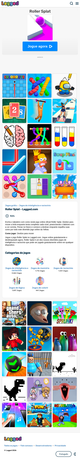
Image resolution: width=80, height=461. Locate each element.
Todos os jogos (11, 445)
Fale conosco (26, 445)
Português (63, 454)
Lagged (10, 3)
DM (75, 454)
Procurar (71, 3)
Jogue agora (38, 46)
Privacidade (60, 445)
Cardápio (77, 3)
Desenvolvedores (44, 445)
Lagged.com (13, 439)
